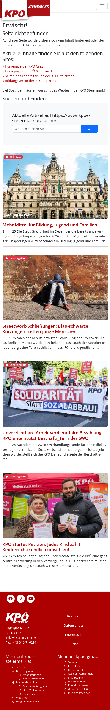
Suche (73, 644)
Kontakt (73, 616)
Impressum (73, 634)
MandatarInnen (77, 681)
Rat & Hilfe (74, 666)
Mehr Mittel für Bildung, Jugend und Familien (50, 225)
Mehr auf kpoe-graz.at (79, 656)
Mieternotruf (75, 670)
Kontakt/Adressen (78, 685)
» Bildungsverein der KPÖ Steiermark (31, 81)
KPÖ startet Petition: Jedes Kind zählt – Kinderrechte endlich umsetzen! (43, 547)
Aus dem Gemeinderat (81, 673)
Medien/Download (27, 682)
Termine (21, 667)
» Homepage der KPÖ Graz (23, 66)
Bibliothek (29, 694)
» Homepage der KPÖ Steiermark (28, 71)
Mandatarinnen (32, 674)
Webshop (22, 697)
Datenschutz (73, 625)
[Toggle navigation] (101, 6)
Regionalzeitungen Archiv (38, 686)
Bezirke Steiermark (33, 678)
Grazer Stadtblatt (78, 689)
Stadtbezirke (75, 677)
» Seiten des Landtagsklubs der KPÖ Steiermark (39, 76)
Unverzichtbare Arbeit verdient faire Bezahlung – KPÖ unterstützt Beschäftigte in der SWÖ (54, 435)
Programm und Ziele (28, 701)
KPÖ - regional (24, 671)
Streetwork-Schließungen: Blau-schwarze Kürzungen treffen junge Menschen (45, 328)
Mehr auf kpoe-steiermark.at (20, 659)
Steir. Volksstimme (33, 690)
